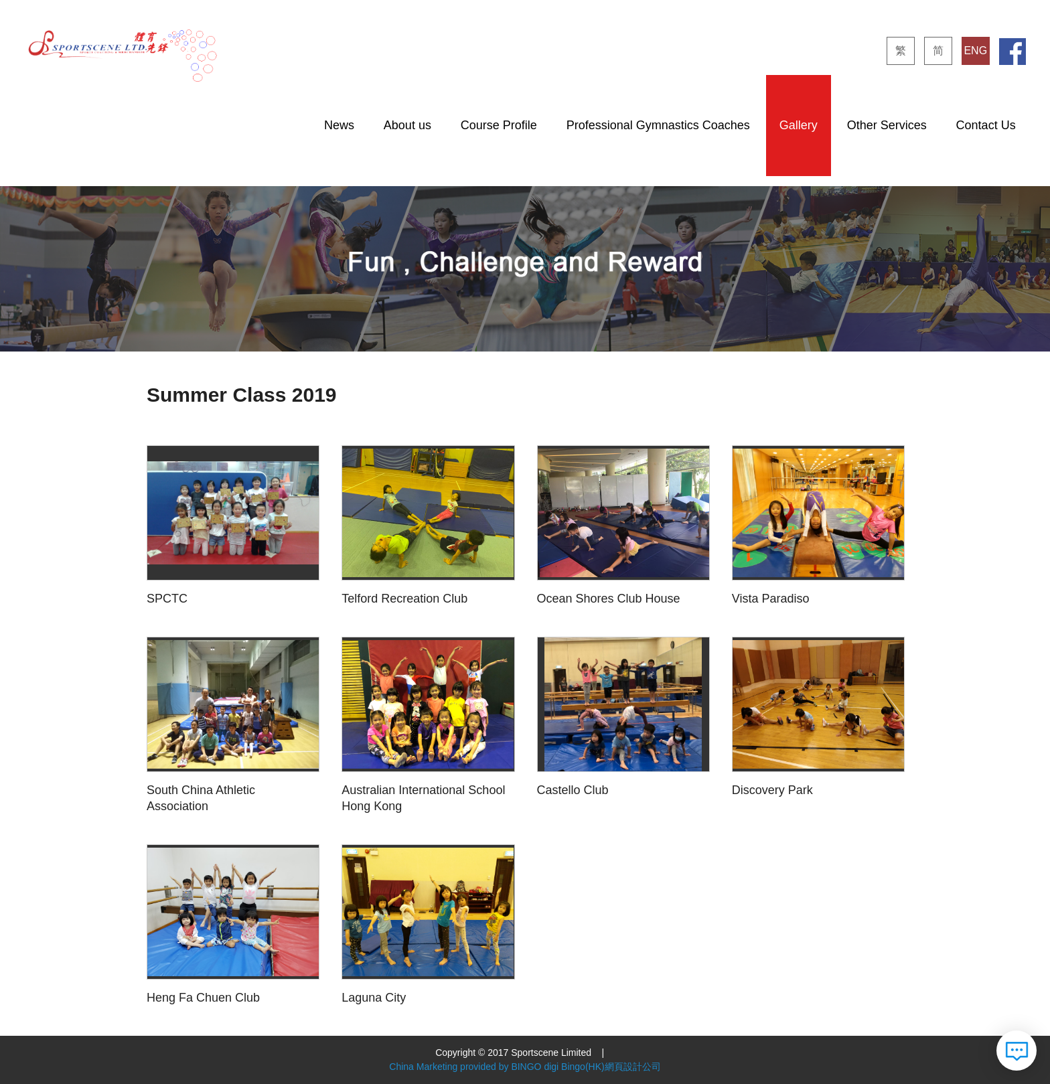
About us (407, 125)
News (339, 125)
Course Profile (499, 125)
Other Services (887, 125)
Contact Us (986, 125)
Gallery (798, 125)
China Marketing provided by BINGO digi (473, 1066)
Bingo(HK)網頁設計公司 (611, 1066)
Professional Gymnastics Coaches (658, 125)
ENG (975, 50)
